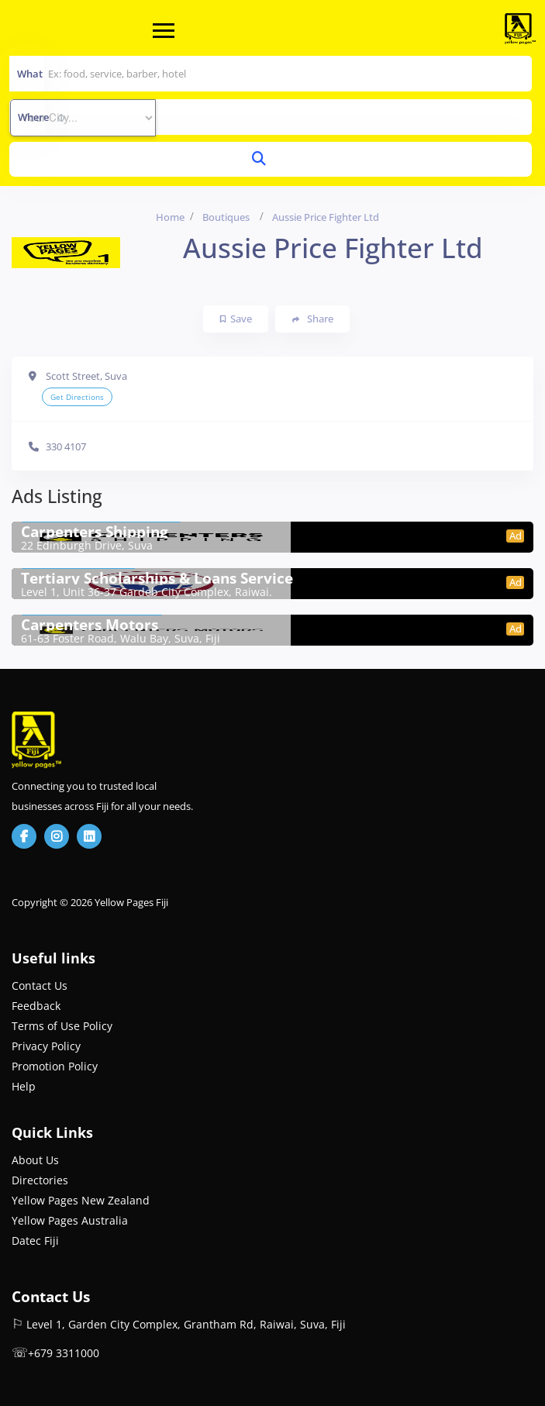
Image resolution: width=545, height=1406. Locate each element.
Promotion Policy (55, 1066)
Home (170, 217)
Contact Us (39, 985)
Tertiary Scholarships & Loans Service (157, 578)
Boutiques (226, 217)
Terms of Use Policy (62, 1025)
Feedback (36, 1005)
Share (312, 319)
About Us (35, 1160)
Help (24, 1086)
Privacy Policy (46, 1046)
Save (236, 319)
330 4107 (66, 446)
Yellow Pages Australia (70, 1220)
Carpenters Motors (89, 625)
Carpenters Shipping (94, 532)
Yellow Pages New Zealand (81, 1200)
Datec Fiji (35, 1240)
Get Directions (77, 396)
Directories (40, 1180)
